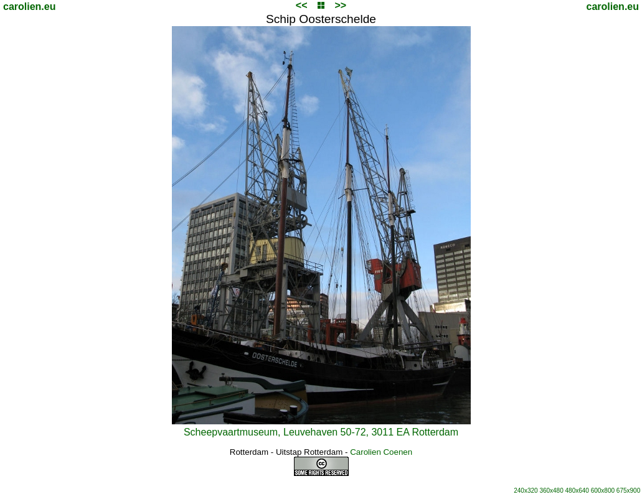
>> (340, 5)
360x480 (551, 490)
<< (302, 5)
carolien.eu (29, 6)
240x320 (525, 490)
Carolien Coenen (381, 452)
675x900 (628, 490)
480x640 (577, 490)
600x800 (603, 490)
